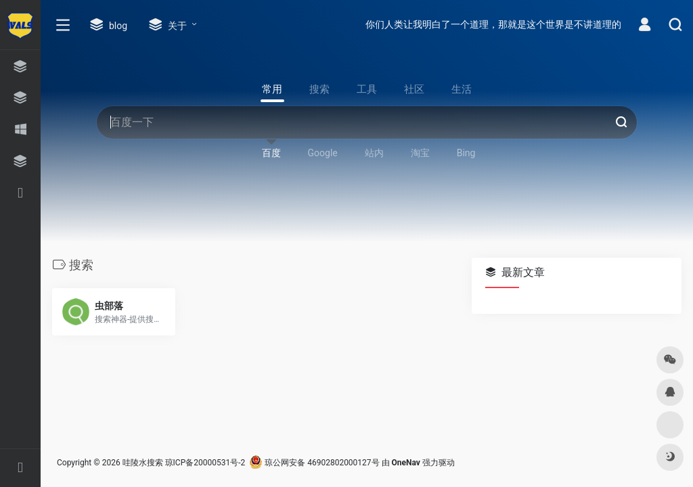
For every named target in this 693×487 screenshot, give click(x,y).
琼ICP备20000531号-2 (205, 462)
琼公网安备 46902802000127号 (314, 462)
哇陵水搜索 (142, 462)
